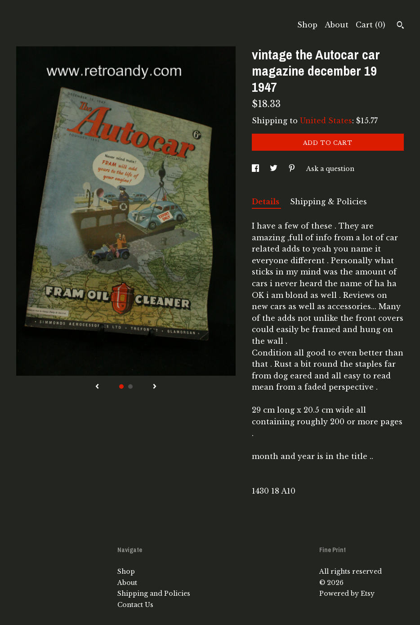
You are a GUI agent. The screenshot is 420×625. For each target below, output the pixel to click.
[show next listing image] (154, 387)
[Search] (400, 26)
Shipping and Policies (153, 593)
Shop (307, 24)
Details (266, 201)
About (337, 24)
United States (326, 120)
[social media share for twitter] (274, 169)
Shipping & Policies (328, 201)
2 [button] (130, 386)
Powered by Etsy (347, 593)
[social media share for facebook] (256, 169)
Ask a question (330, 169)
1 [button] (121, 386)
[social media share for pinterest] (292, 169)
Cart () (370, 24)
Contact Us (135, 605)
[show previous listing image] (97, 387)
